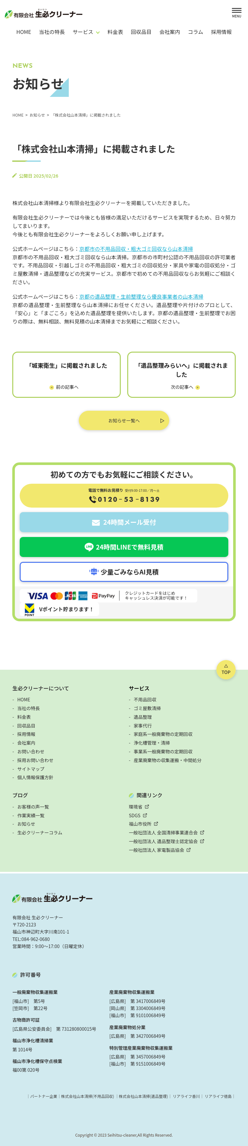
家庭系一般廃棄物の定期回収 (163, 734)
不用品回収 (145, 699)
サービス (139, 688)
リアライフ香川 (186, 1096)
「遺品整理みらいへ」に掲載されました (181, 370)
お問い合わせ (30, 751)
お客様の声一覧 (33, 806)
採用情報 (221, 32)
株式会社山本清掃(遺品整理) (143, 1096)
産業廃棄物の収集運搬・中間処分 (168, 760)
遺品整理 (143, 717)
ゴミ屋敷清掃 (147, 708)
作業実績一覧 (30, 815)
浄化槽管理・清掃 (152, 742)
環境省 (135, 806)
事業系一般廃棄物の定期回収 (163, 751)
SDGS (134, 815)
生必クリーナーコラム (39, 832)
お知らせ (26, 824)
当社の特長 (52, 32)
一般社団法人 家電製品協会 (156, 850)
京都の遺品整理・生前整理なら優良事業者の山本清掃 (141, 296)
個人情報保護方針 (35, 777)
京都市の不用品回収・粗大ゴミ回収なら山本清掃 (136, 249)
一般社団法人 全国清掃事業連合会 (163, 832)
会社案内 (170, 32)
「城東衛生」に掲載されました (66, 365)
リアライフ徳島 (218, 1096)
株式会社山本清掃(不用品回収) (87, 1096)
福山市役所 (140, 824)
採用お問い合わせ (35, 760)
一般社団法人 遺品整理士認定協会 (163, 841)
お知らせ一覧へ (124, 420)
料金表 (115, 32)
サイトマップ (30, 769)
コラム (195, 32)
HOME (23, 32)
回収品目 (141, 32)
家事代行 (143, 725)
